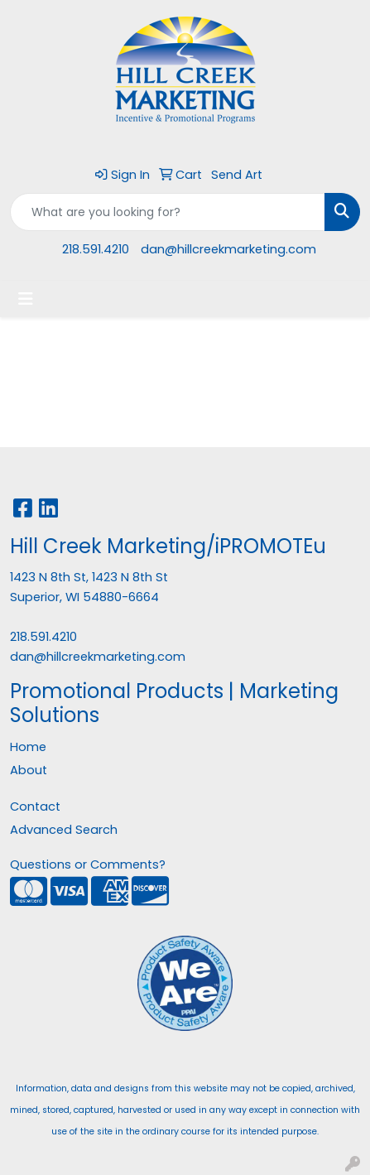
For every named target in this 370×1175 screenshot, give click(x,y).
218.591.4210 (95, 249)
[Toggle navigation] (25, 299)
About (28, 770)
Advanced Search (64, 829)
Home (28, 747)
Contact (35, 806)
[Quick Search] (167, 212)
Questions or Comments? (88, 864)
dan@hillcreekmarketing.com (228, 249)
